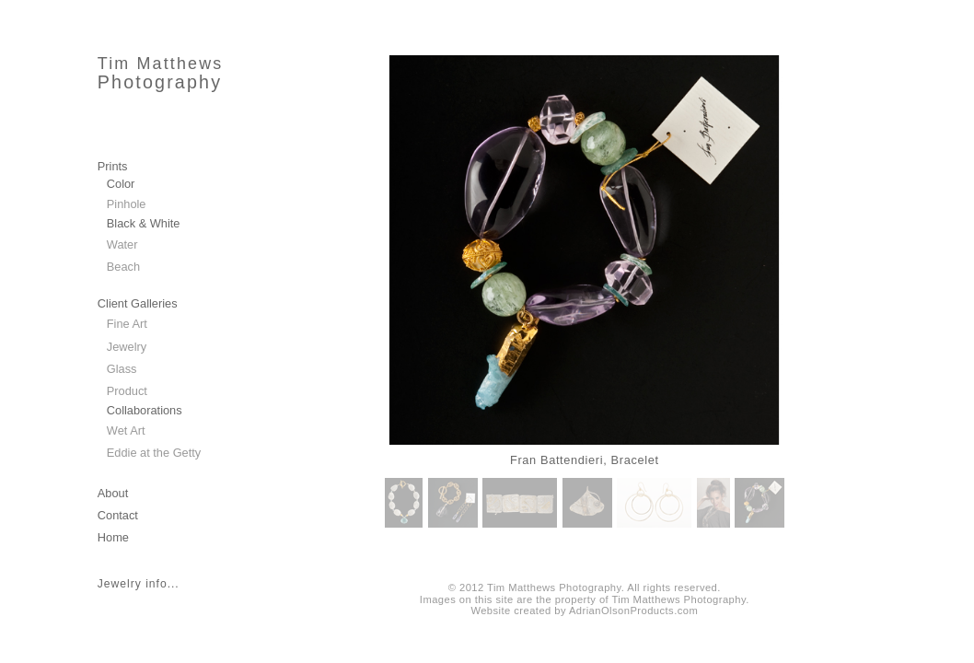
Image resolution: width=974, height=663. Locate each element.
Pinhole (126, 204)
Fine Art (127, 324)
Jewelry (126, 347)
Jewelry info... (139, 583)
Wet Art (126, 430)
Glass (122, 369)
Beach (123, 266)
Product (127, 391)
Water (122, 244)
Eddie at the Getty (154, 452)
